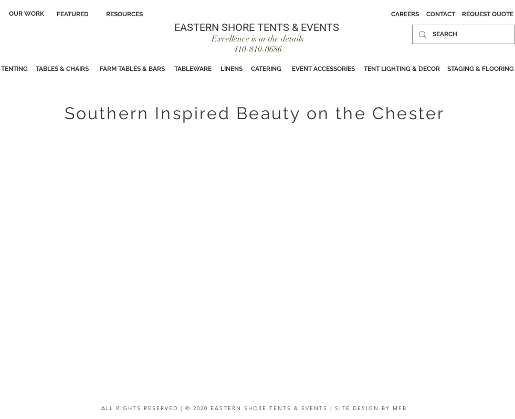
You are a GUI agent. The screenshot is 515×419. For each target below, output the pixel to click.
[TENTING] (15, 68)
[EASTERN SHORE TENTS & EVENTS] (257, 27)
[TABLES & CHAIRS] (62, 68)
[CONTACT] (441, 14)
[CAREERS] (405, 14)
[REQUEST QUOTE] (487, 14)
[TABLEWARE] (193, 68)
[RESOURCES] (124, 14)
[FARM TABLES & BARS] (132, 68)
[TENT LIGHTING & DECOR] (402, 68)
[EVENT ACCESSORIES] (323, 68)
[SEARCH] (462, 34)
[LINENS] (231, 68)
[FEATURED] (73, 14)
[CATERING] (266, 68)
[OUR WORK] (26, 13)
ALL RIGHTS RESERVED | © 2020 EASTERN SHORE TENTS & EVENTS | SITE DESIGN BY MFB (254, 408)
